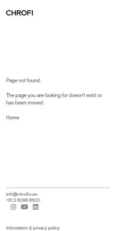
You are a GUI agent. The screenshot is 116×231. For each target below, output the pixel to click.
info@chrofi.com (21, 194)
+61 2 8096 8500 (23, 200)
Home (12, 117)
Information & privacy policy (33, 228)
